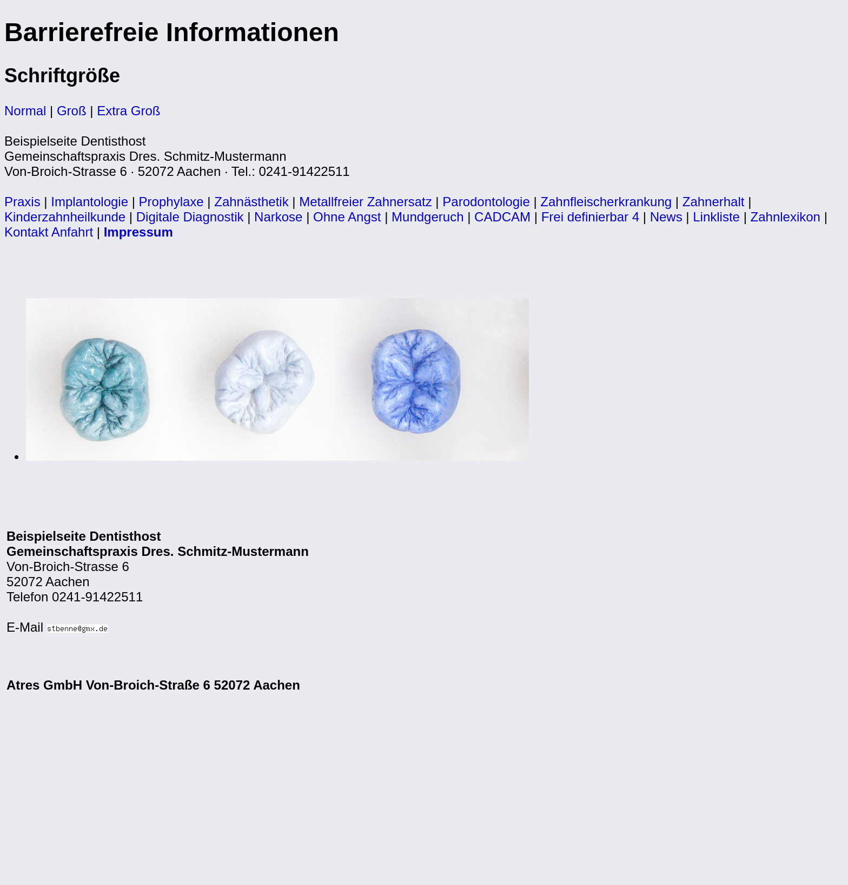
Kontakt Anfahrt (48, 232)
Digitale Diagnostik (190, 216)
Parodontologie (485, 201)
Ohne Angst (347, 216)
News (666, 216)
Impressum (138, 232)
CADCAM (502, 216)
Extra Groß (128, 110)
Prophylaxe (171, 201)
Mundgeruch (427, 216)
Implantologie (89, 201)
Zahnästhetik (251, 201)
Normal (25, 110)
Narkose (278, 216)
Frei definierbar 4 (590, 216)
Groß (72, 110)
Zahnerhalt (714, 201)
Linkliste (716, 216)
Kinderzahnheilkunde (64, 216)
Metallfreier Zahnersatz (365, 201)
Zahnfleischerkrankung (606, 201)
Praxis (22, 201)
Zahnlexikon (785, 216)
